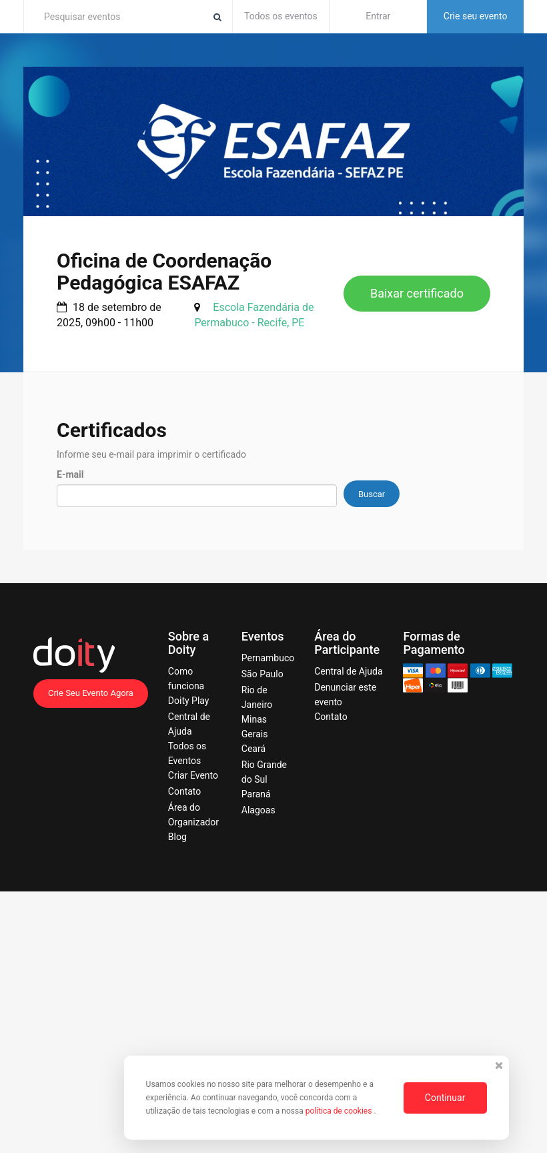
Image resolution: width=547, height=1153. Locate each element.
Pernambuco (267, 658)
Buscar (371, 494)
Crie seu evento (476, 16)
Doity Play (188, 700)
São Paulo (262, 674)
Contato (184, 791)
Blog (177, 836)
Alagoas (258, 810)
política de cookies (340, 1111)
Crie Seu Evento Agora (90, 693)
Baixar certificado (417, 293)
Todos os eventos (281, 16)
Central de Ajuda (348, 671)
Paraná (256, 794)
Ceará (253, 748)
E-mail (70, 474)
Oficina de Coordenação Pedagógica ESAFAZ (164, 271)
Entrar (378, 16)
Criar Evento (193, 775)
